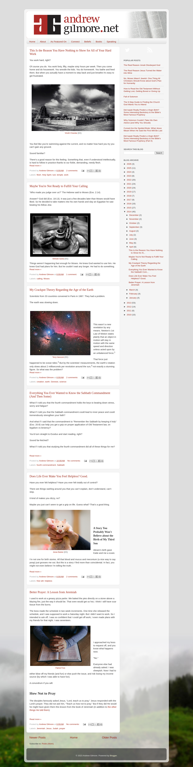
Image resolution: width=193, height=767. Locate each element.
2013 (129, 303)
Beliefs (87, 41)
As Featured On (58, 41)
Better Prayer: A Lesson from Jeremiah (53, 592)
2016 (129, 204)
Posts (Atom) (48, 744)
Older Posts (109, 737)
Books (99, 41)
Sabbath (61, 465)
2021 (129, 184)
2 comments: (72, 170)
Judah (55, 728)
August (132, 231)
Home (32, 41)
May (131, 243)
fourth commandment (46, 465)
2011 (129, 310)
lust (54, 175)
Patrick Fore (60, 668)
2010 (129, 315)
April (131, 247)
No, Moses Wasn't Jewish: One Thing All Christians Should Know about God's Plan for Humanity (142, 80)
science (62, 382)
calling (39, 278)
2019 (129, 192)
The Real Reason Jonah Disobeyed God (142, 65)
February (133, 294)
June (131, 239)
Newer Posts (37, 737)
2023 (129, 176)
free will (40, 581)
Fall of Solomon (131, 97)
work (66, 175)
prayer (62, 728)
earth (47, 382)
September (134, 227)
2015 (129, 208)
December (134, 215)
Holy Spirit (46, 175)
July (131, 235)
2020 (129, 188)
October (133, 223)
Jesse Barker (58, 552)
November (134, 219)
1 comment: (72, 274)
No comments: (74, 461)
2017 (129, 200)
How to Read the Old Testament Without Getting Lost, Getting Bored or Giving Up (142, 90)
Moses (47, 278)
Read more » (35, 165)
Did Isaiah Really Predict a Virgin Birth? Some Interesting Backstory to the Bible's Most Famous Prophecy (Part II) (142, 138)
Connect (75, 41)
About (43, 41)
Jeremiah (41, 728)
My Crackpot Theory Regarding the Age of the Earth (61, 289)
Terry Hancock (58, 357)
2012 (129, 307)
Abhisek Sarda (58, 259)
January (133, 298)
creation (40, 382)
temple (60, 175)
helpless (48, 581)
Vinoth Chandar (71, 133)
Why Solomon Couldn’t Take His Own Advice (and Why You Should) (140, 121)
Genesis (54, 382)
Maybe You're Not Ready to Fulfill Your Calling (59, 186)
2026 (129, 164)
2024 (129, 172)
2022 (129, 180)
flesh (39, 175)
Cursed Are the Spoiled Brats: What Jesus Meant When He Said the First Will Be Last (143, 129)
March (132, 290)
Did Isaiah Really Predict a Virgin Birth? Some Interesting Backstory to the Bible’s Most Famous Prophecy (142, 112)
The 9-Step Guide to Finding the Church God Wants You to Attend (142, 103)
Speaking (111, 41)
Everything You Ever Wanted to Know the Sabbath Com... (146, 270)
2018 (129, 196)
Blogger (113, 755)
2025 (129, 168)
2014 (129, 211)
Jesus (48, 728)
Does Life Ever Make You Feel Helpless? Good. (59, 476)
